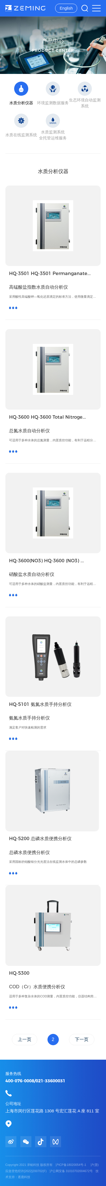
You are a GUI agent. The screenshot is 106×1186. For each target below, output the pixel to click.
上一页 (24, 1039)
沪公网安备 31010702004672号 (71, 1171)
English (66, 8)
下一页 (81, 1039)
